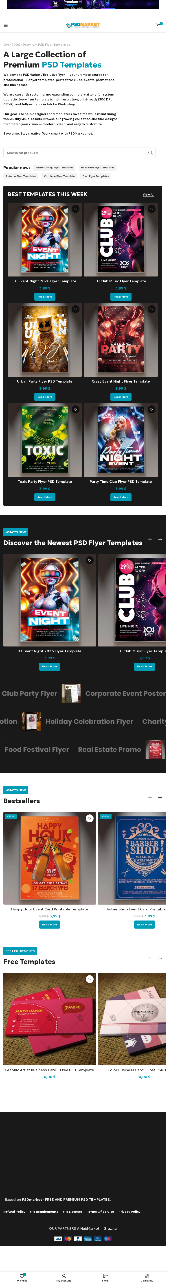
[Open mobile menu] (5, 25)
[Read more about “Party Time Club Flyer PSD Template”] (121, 497)
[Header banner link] (83, 4)
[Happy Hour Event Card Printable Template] (49, 858)
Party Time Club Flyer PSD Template (121, 481)
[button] (150, 539)
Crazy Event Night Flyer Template (121, 381)
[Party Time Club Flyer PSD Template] (121, 440)
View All (148, 194)
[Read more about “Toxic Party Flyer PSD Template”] (44, 497)
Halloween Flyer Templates (97, 167)
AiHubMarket (88, 1228)
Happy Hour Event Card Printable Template (49, 908)
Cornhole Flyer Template (59, 176)
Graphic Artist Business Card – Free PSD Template (49, 1069)
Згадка (110, 1228)
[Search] (79, 153)
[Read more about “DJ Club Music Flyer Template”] (121, 297)
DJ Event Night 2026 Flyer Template (45, 281)
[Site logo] (83, 24)
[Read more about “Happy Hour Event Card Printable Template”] (49, 924)
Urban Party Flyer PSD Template (45, 381)
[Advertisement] (56, 1152)
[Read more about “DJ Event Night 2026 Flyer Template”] (44, 297)
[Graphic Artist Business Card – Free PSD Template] (49, 1019)
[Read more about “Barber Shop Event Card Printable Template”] (144, 924)
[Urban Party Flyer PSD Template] (45, 340)
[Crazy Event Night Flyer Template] (121, 340)
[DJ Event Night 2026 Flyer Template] (45, 239)
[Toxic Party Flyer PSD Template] (45, 440)
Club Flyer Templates (96, 176)
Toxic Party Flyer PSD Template (44, 481)
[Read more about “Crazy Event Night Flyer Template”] (121, 397)
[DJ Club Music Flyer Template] (121, 239)
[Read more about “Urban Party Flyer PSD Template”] (44, 397)
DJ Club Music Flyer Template (121, 281)
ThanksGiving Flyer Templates (54, 167)
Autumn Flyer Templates (21, 176)
